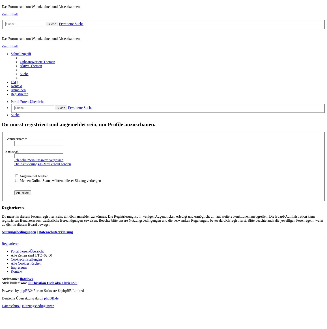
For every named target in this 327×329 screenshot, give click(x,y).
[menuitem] (37, 62)
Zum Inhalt (10, 14)
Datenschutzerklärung (56, 232)
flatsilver (26, 279)
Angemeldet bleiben (31, 176)
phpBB (25, 291)
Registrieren (10, 244)
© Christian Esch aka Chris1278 (52, 283)
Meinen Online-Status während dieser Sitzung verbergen (58, 181)
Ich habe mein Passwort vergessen (38, 160)
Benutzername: (16, 139)
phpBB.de (51, 298)
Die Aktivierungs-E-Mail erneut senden (42, 164)
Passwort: (12, 151)
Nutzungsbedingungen (19, 232)
